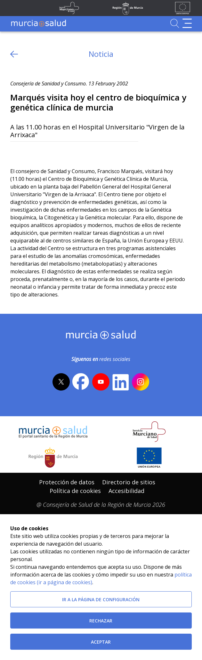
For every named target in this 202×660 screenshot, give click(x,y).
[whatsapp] (40, 152)
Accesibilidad (126, 491)
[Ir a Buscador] (174, 23)
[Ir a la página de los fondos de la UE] (182, 8)
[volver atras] (14, 54)
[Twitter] (15, 152)
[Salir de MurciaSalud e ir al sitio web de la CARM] (53, 457)
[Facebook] (27, 152)
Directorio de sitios (128, 482)
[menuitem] (66, 482)
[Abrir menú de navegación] (187, 23)
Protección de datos (66, 482)
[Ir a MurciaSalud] (38, 23)
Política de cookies (75, 491)
